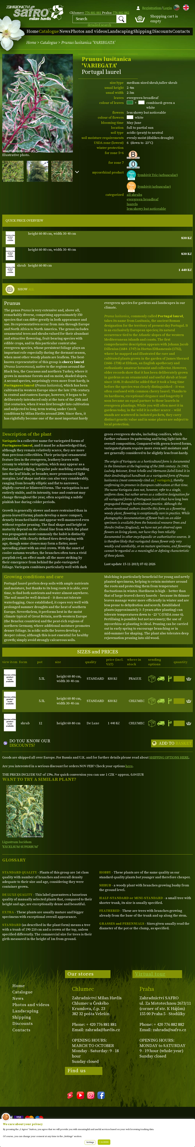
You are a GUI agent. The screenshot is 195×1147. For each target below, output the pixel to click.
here (128, 766)
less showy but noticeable (146, 209)
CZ (176, 7)
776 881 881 (93, 13)
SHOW (26, 289)
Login (167, 8)
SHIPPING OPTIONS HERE (169, 757)
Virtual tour (150, 974)
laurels (132, 204)
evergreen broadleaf (142, 199)
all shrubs (134, 195)
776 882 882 (121, 13)
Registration (151, 8)
